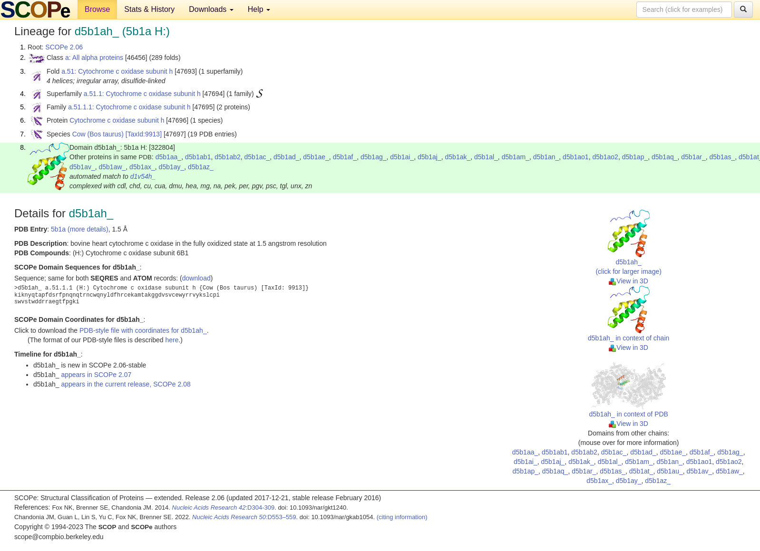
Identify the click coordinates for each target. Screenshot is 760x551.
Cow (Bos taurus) (98, 134)
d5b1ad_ (286, 157)
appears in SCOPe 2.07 (96, 374)
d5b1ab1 (198, 157)
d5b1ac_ (257, 157)
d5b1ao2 (605, 157)
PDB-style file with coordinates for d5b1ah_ (143, 330)
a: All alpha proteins (94, 57)
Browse (97, 9)
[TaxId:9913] (144, 134)
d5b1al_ (486, 157)
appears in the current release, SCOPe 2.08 (125, 384)
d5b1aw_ (112, 167)
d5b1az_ (201, 167)
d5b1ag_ (374, 157)
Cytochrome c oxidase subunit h (116, 120)
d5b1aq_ (665, 157)
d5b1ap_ (635, 157)
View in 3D (628, 281)
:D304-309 (223, 507)
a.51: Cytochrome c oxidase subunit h (117, 71)
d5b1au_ (670, 471)
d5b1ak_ (458, 157)
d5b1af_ (345, 157)
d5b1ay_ (172, 167)
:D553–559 (244, 517)
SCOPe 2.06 (64, 47)
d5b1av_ (82, 167)
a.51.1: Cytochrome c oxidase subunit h (142, 93)
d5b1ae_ (316, 157)
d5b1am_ (515, 157)
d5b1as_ (722, 157)
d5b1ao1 (576, 157)
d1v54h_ (143, 176)
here (171, 340)
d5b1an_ (546, 157)
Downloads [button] (211, 9)
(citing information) (402, 517)
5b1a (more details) (79, 229)
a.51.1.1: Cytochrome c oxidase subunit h (129, 107)
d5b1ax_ (142, 167)
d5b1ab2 (227, 157)
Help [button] (259, 9)
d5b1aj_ (429, 157)
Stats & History (149, 9)
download (196, 278)
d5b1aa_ (169, 157)
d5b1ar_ (693, 157)
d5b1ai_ (402, 157)
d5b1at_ (641, 471)
